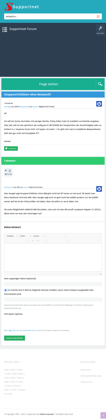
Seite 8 (21, 378)
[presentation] (25, 322)
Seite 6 (7, 378)
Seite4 (15, 374)
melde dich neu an (30, 330)
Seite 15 (15, 390)
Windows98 (24, 107)
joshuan (35, 107)
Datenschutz (86, 382)
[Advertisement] (53, 54)
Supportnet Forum (23, 29)
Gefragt (7, 107)
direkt (9, 394)
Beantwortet (8, 187)
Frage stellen (48, 84)
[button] (12, 236)
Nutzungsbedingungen (91, 376)
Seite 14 (7, 390)
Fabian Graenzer (47, 414)
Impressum (86, 370)
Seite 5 (21, 374)
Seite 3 (9, 374)
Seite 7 (14, 378)
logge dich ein (13, 330)
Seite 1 (14, 370)
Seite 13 (17, 386)
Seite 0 (7, 370)
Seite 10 (14, 382)
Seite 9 (7, 382)
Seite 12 (10, 386)
